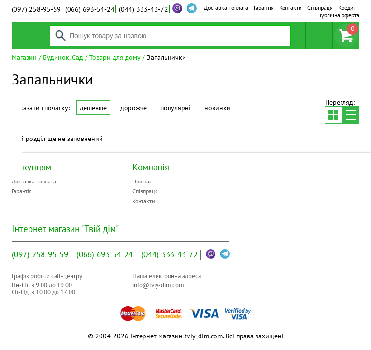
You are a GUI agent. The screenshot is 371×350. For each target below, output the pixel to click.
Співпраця (320, 7)
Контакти (290, 7)
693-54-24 (89, 9)
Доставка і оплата (226, 7)
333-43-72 (143, 9)
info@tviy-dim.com (158, 285)
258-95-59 (36, 9)
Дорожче (133, 107)
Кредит (347, 7)
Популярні (175, 107)
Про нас (142, 181)
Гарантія (264, 7)
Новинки (217, 107)
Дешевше (93, 107)
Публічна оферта (338, 15)
